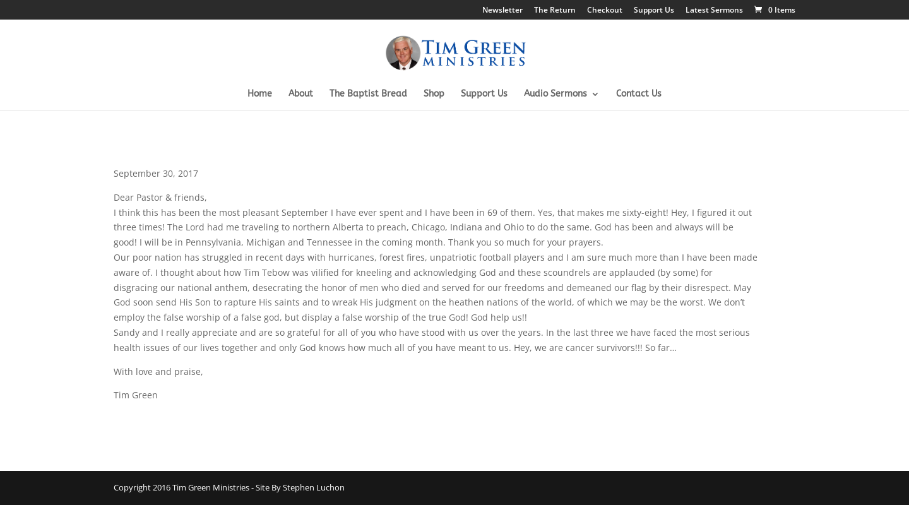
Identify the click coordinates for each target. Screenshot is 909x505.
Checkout (604, 10)
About (300, 94)
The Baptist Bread (368, 94)
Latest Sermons (714, 10)
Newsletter (502, 10)
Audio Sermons (555, 94)
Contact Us (639, 94)
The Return (555, 10)
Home (259, 94)
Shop (434, 94)
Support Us (654, 10)
